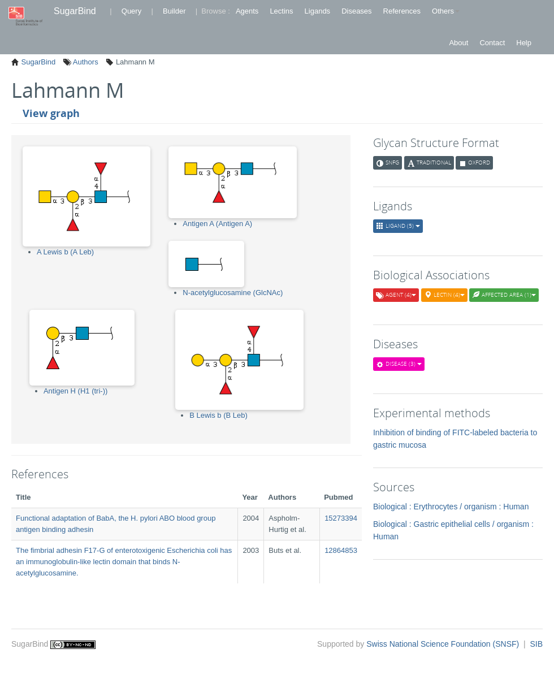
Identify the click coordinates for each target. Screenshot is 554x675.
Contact (492, 42)
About (458, 42)
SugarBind (75, 11)
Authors (84, 62)
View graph (51, 113)
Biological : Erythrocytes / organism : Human (451, 506)
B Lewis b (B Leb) (218, 415)
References (402, 11)
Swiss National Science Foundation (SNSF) (443, 643)
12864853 (340, 550)
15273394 (340, 518)
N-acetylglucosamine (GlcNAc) (233, 292)
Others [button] (446, 11)
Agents (247, 11)
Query (131, 11)
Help (523, 42)
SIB (536, 643)
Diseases (356, 11)
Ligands (318, 11)
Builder (174, 11)
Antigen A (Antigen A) (217, 223)
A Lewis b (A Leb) (65, 252)
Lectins (281, 11)
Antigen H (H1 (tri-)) (75, 391)
